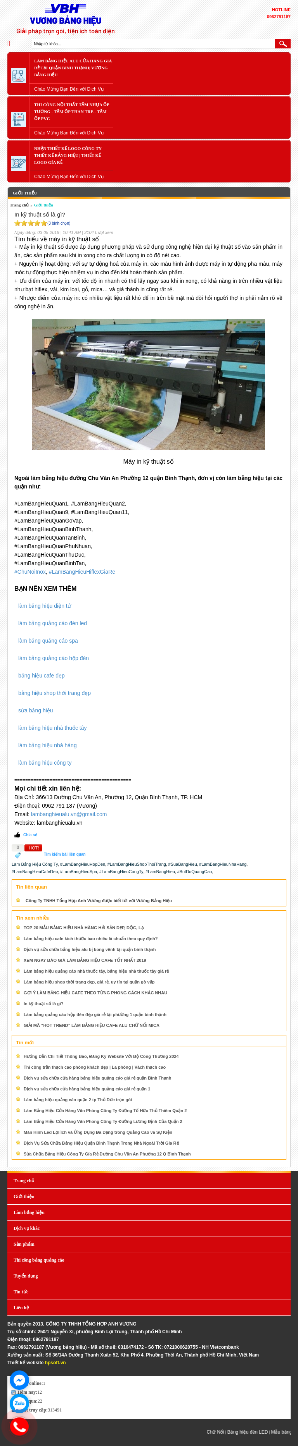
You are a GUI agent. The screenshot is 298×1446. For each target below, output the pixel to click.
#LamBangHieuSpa (78, 871)
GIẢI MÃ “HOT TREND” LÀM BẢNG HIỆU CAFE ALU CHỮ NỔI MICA (91, 1025)
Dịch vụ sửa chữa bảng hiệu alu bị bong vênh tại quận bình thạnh (90, 949)
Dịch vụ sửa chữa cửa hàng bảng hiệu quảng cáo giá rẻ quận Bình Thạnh (98, 1078)
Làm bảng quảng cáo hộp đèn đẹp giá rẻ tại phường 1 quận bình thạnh (95, 1014)
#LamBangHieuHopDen (82, 864)
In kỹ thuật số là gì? (44, 1003)
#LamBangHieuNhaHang (222, 864)
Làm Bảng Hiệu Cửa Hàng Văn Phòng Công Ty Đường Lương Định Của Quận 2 (103, 1121)
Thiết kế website (25, 1362)
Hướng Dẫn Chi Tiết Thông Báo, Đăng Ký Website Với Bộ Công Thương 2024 (101, 1056)
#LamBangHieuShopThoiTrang (136, 864)
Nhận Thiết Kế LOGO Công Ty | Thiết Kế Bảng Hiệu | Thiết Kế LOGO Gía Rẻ (69, 155)
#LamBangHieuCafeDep (35, 871)
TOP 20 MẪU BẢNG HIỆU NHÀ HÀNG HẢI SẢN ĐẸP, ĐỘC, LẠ (84, 927)
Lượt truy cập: (32, 1410)
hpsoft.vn (55, 1362)
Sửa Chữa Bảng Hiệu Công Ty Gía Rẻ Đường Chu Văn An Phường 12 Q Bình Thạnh (107, 1154)
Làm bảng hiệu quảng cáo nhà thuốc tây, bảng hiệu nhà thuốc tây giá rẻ (96, 971)
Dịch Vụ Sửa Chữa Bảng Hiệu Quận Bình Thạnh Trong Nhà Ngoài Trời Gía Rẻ (101, 1143)
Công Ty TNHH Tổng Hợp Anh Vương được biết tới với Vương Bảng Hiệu (99, 900)
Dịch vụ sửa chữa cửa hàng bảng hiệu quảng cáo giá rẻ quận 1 (87, 1089)
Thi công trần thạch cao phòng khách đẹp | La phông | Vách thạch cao (95, 1067)
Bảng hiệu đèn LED (251, 1432)
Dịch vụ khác (27, 1228)
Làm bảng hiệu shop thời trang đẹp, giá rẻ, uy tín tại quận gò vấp (89, 982)
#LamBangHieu (160, 871)
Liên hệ (21, 1307)
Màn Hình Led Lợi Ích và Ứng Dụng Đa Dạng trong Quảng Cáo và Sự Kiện (98, 1132)
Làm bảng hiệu (29, 1212)
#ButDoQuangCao (194, 871)
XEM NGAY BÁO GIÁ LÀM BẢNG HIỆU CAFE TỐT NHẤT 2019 (85, 960)
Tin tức (21, 1292)
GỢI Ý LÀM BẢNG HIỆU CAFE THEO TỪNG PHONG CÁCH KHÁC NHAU (95, 992)
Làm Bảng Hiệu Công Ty (35, 864)
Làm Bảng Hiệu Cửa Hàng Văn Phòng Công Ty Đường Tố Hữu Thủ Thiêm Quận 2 (105, 1110)
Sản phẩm (24, 1244)
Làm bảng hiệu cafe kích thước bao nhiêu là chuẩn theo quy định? (91, 938)
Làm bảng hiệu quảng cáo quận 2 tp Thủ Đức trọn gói (78, 1099)
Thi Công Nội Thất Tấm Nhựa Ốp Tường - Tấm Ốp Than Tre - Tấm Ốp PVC (71, 111)
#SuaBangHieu (182, 864)
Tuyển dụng (26, 1276)
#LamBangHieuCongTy (121, 871)
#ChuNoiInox (30, 572)
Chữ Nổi (219, 1432)
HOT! (34, 848)
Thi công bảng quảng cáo (39, 1260)
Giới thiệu (24, 193)
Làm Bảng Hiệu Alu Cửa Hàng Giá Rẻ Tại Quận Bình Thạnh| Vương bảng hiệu (73, 67)
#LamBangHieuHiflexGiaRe (82, 572)
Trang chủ (19, 205)
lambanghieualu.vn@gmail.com (69, 814)
